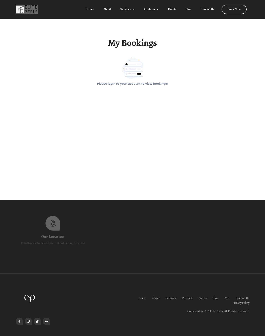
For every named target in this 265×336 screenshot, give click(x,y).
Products (149, 9)
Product (187, 298)
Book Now (234, 9)
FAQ (226, 298)
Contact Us (207, 9)
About (107, 9)
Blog (188, 9)
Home (90, 9)
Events (172, 9)
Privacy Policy (240, 303)
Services (125, 9)
